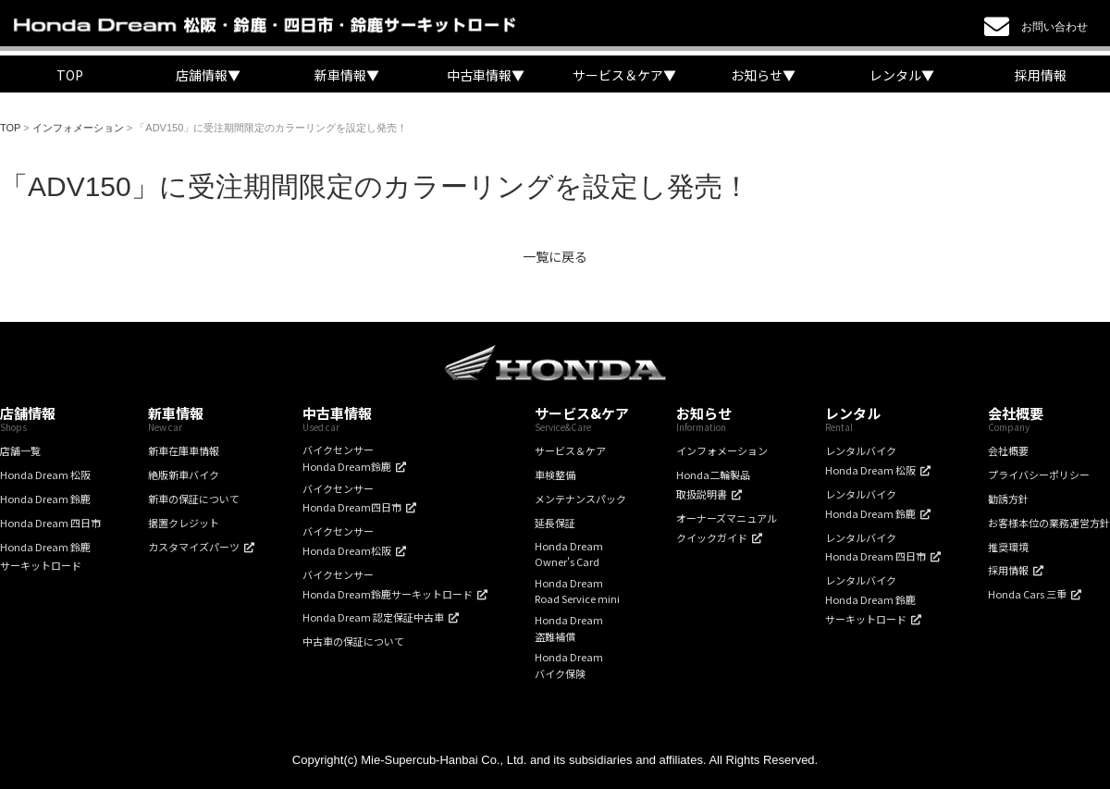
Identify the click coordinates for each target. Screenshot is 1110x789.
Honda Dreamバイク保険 (569, 665)
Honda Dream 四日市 (50, 522)
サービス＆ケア (570, 450)
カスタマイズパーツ (194, 546)
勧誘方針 (1008, 498)
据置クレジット (183, 522)
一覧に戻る (555, 256)
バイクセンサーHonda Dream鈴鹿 (346, 458)
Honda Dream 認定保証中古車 (373, 617)
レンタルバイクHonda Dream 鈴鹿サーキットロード (870, 599)
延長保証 (555, 522)
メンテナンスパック (580, 498)
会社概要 (1008, 450)
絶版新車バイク (183, 474)
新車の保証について (194, 498)
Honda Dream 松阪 (45, 474)
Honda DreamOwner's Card (569, 554)
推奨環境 (1008, 546)
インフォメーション (722, 450)
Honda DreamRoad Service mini (577, 591)
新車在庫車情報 (183, 450)
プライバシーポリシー (1039, 474)
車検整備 (555, 474)
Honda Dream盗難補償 (569, 628)
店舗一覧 (20, 450)
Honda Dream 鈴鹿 (45, 498)
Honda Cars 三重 (1027, 593)
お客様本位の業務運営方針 (1049, 522)
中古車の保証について (353, 641)
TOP (69, 74)
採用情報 (1041, 74)
